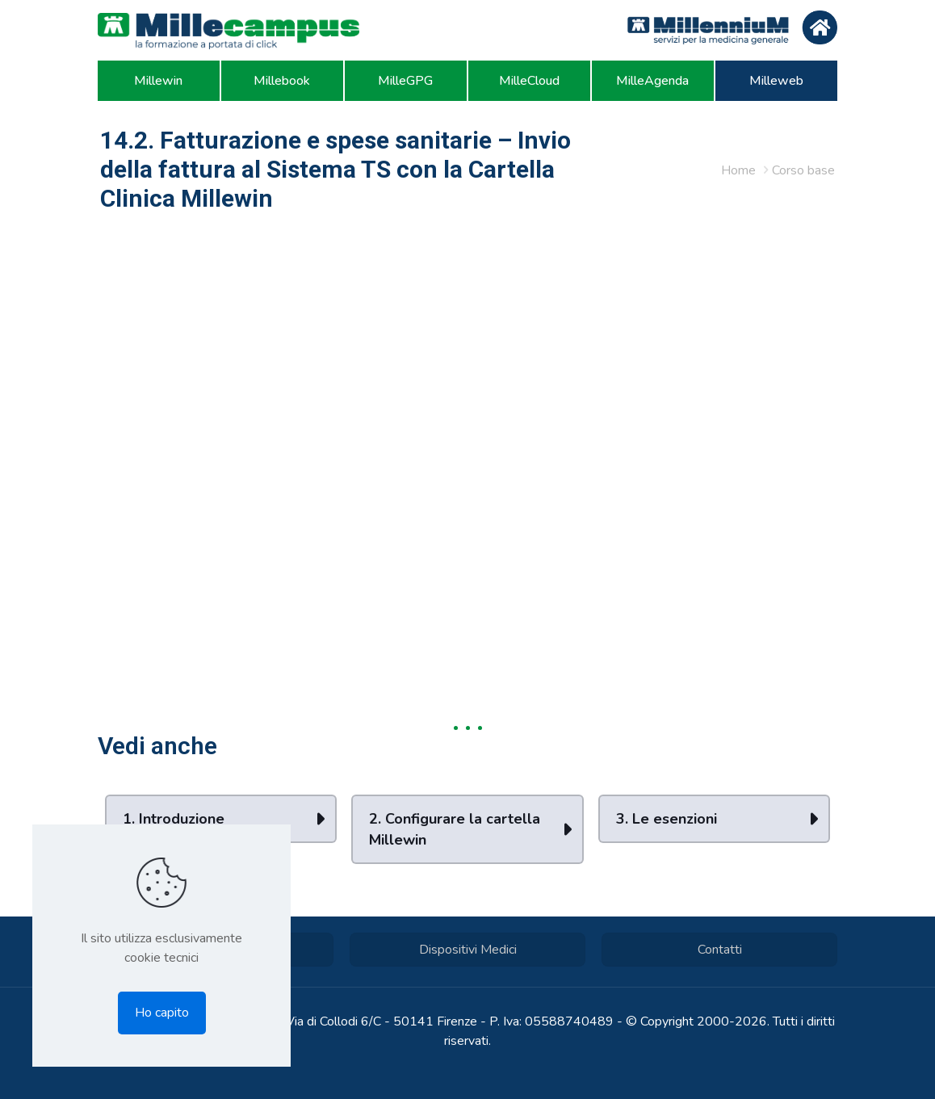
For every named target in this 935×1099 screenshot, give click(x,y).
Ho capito (162, 1012)
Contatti (720, 949)
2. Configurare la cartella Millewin (454, 829)
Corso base (803, 170)
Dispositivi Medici (468, 949)
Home (738, 170)
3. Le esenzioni (666, 818)
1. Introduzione (173, 818)
